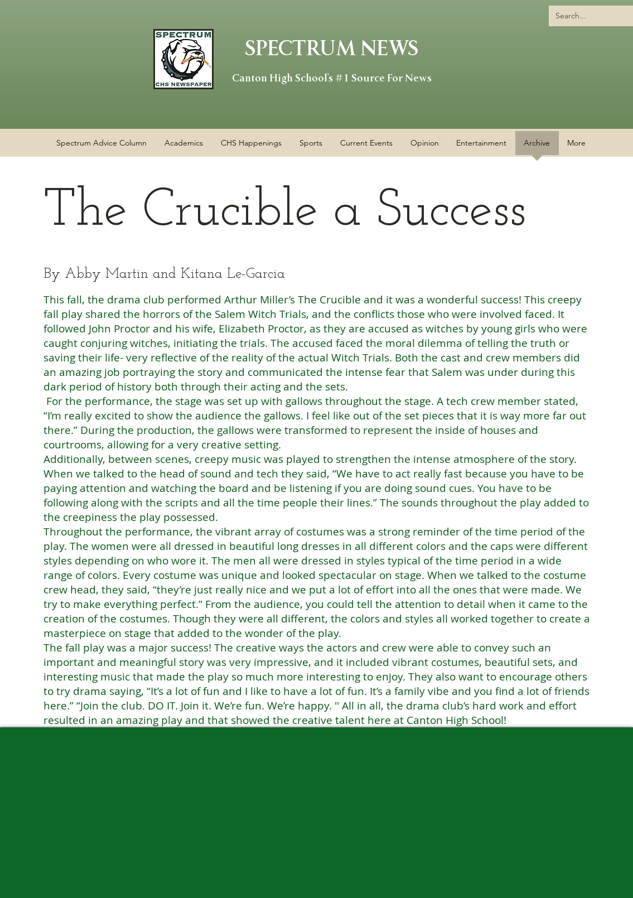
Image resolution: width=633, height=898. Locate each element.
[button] (251, 146)
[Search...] (593, 16)
